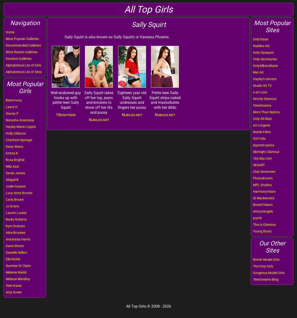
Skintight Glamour (266, 152)
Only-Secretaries (265, 59)
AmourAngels (263, 211)
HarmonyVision (264, 191)
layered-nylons (263, 145)
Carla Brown (15, 199)
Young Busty (262, 231)
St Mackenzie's (263, 198)
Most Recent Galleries (21, 52)
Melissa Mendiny (18, 279)
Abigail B (12, 180)
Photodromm (263, 178)
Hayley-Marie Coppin (21, 127)
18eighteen (65, 115)
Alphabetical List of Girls (23, 65)
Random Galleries (18, 59)
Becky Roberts (16, 219)
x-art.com (260, 92)
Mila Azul (12, 166)
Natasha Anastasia (20, 120)
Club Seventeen (264, 172)
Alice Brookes (15, 233)
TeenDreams (262, 105)
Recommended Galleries (23, 45)
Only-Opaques (263, 52)
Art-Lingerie (261, 125)
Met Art (258, 72)
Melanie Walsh (16, 272)
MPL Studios (262, 185)
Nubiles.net (261, 46)
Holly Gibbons (16, 133)
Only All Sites (262, 119)
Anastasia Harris (18, 239)
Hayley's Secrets (264, 79)
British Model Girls (266, 259)
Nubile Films (262, 132)
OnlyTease (260, 39)
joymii (257, 218)
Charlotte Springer (19, 140)
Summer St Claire (18, 266)
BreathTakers (263, 205)
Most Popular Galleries (22, 39)
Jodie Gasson (16, 186)
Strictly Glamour (265, 99)
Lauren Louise (16, 213)
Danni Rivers (15, 246)
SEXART (259, 165)
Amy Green (14, 292)
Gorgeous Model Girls (268, 273)
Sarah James (15, 173)
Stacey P (12, 113)
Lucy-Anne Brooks (19, 193)
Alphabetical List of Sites (24, 72)
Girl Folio (259, 138)
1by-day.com (262, 158)
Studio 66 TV (262, 85)
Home (10, 32)
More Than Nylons (266, 112)
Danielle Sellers (16, 252)
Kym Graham (15, 226)
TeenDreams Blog (266, 279)
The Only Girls (263, 266)
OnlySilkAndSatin (265, 66)
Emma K (12, 153)
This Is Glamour (264, 225)
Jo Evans (12, 206)
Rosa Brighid (15, 160)
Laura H (12, 107)
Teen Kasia (14, 286)
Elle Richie (13, 259)
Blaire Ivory (14, 100)
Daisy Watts (14, 146)
